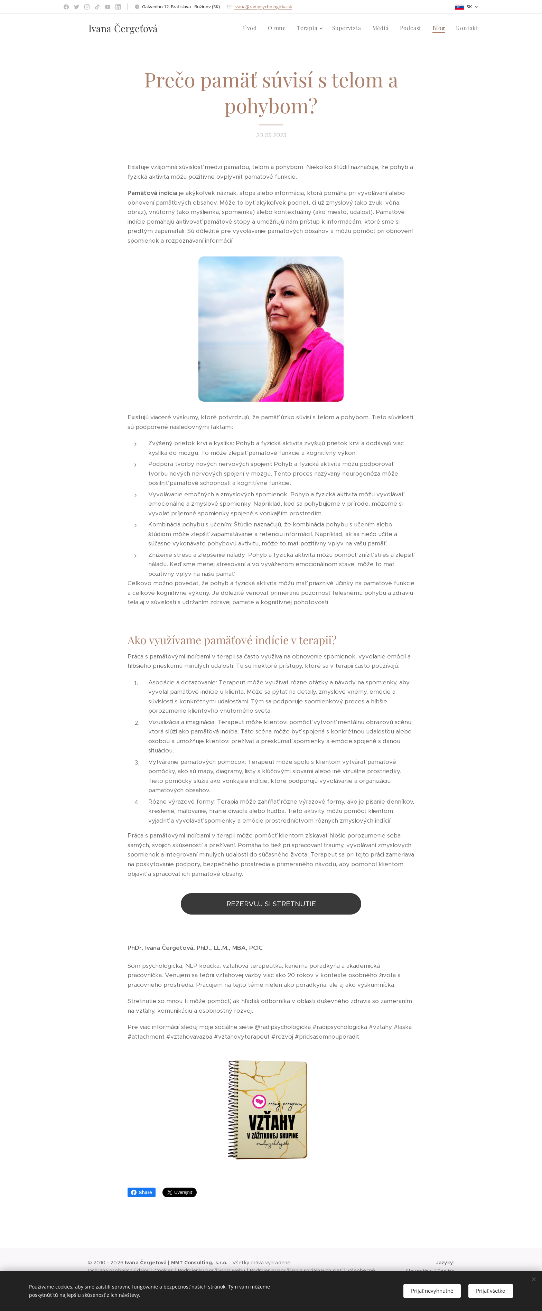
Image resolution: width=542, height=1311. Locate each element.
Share (141, 1192)
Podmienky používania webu (211, 1270)
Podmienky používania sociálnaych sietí (296, 1270)
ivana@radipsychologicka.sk (263, 6)
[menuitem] (251, 28)
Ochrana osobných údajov (119, 1270)
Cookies (164, 1270)
